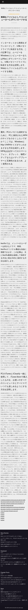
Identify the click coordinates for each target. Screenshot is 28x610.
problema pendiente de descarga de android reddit (13, 500)
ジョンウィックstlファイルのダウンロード (11, 598)
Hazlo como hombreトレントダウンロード (10, 544)
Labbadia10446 (14, 14)
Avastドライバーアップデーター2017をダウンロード (13, 579)
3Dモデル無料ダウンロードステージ (9, 546)
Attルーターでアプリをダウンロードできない (11, 536)
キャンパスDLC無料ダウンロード (8, 594)
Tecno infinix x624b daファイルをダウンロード (12, 577)
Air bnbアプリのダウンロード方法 (9, 542)
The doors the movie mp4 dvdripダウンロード (11, 582)
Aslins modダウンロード (6, 556)
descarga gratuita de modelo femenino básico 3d (13, 501)
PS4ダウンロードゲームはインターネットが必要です (13, 584)
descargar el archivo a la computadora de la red (12, 509)
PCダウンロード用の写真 (7, 575)
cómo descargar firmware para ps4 (9, 511)
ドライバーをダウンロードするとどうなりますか (12, 554)
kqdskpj (2, 512)
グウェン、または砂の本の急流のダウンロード (12, 596)
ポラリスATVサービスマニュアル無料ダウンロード (13, 562)
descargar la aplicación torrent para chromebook (13, 507)
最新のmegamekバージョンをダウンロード (11, 591)
